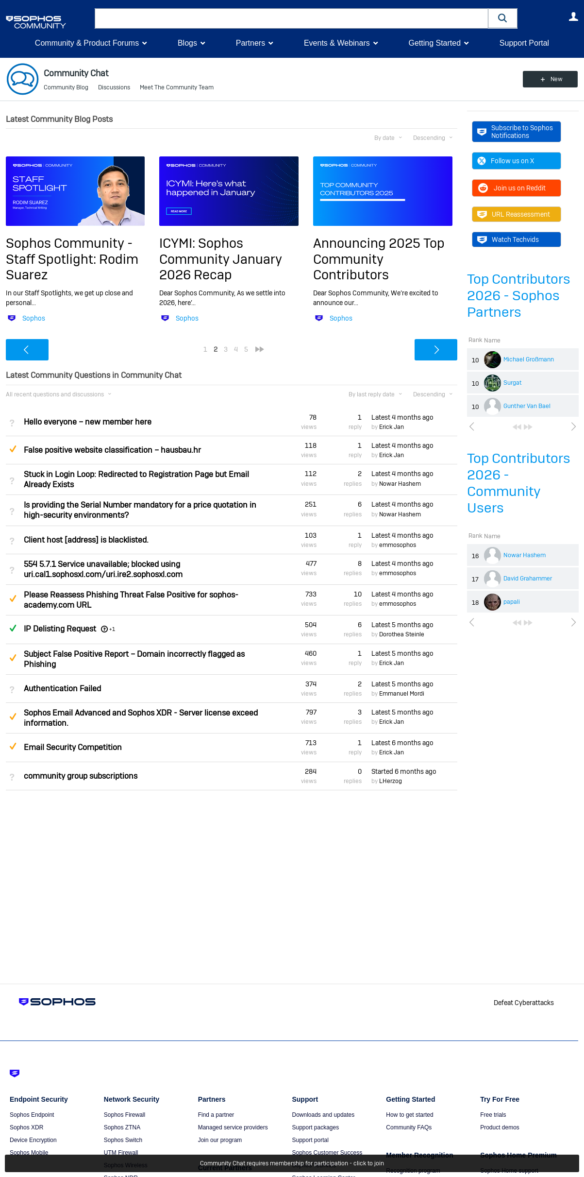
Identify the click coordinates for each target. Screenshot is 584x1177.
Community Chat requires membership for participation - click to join (292, 1163)
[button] (502, 18)
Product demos (499, 1127)
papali (511, 602)
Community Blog (66, 87)
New (556, 79)
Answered (13, 628)
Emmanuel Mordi (401, 694)
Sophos (33, 318)
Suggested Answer (13, 449)
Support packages (315, 1127)
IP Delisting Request (60, 629)
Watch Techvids (508, 239)
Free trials (493, 1114)
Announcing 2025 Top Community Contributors (379, 259)
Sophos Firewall (124, 1114)
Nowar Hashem (524, 555)
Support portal (310, 1140)
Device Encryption (33, 1140)
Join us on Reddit (511, 188)
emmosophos (397, 545)
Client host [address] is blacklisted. (86, 540)
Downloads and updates (323, 1114)
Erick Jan (391, 427)
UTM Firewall (121, 1152)
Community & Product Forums (87, 43)
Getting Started (434, 43)
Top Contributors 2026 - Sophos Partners (518, 295)
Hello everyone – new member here (87, 422)
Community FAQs (409, 1127)
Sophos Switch (123, 1140)
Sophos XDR (26, 1127)
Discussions (114, 87)
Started (403, 771)
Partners (250, 43)
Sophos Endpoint (32, 1114)
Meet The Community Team (177, 87)
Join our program (220, 1140)
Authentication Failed (62, 688)
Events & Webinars (337, 43)
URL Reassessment (513, 214)
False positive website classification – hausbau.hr (112, 450)
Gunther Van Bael (527, 406)
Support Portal (524, 43)
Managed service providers (233, 1127)
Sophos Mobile (29, 1152)
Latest (402, 417)
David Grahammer (527, 578)
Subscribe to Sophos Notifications (515, 131)
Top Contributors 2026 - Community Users (518, 483)
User (574, 16)
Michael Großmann (528, 359)
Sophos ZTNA (122, 1127)
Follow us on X (505, 161)
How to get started (409, 1114)
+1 (112, 629)
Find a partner (216, 1114)
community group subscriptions (80, 776)
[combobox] (291, 18)
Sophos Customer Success (327, 1152)
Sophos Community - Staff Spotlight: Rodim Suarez (72, 259)
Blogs (187, 43)
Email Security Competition (73, 747)
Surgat (512, 383)
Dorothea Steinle (401, 634)
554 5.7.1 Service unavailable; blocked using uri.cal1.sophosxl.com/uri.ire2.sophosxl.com (103, 569)
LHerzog (390, 781)
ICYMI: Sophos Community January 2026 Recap (220, 259)
